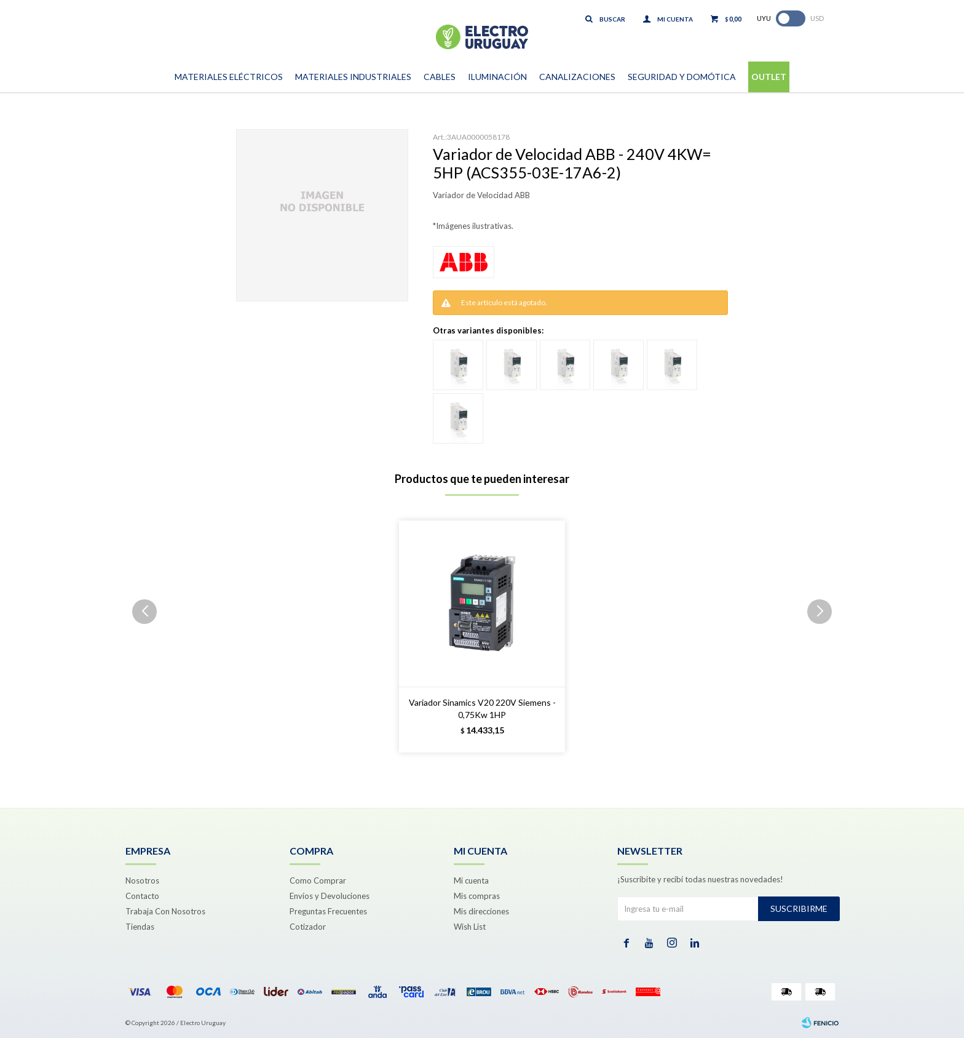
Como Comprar (318, 880)
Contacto (142, 896)
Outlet (768, 76)
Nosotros (142, 880)
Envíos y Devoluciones (329, 896)
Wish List (470, 927)
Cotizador (308, 927)
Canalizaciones (577, 76)
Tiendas (139, 927)
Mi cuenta (471, 880)
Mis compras (477, 896)
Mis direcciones (481, 911)
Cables (440, 76)
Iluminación (497, 76)
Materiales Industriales (353, 76)
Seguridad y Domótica (682, 76)
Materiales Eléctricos (229, 76)
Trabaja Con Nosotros (165, 911)
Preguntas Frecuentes (328, 911)
